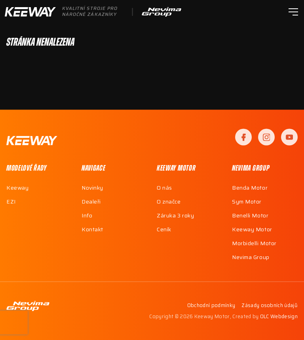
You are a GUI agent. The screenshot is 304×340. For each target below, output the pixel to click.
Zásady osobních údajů (269, 306)
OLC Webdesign (279, 317)
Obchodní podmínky (211, 306)
